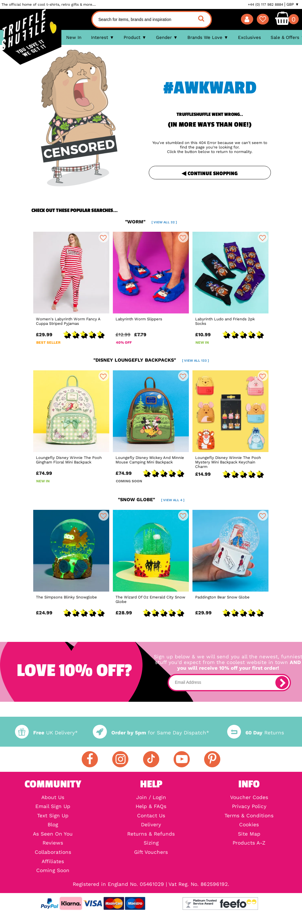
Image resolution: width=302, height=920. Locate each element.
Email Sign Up (52, 806)
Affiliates (53, 861)
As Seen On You (53, 834)
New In (73, 37)
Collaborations (53, 852)
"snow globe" (151, 499)
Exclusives (249, 37)
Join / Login (151, 797)
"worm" (151, 222)
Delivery (151, 824)
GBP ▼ (292, 4)
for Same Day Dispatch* (151, 733)
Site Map (249, 834)
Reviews (53, 843)
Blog (53, 824)
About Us (52, 797)
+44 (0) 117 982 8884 (265, 4)
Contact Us (151, 816)
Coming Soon (52, 870)
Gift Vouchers (151, 852)
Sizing (151, 843)
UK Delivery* (46, 733)
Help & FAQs (151, 806)
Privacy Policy (249, 806)
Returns (255, 733)
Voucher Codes (249, 797)
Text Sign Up (53, 816)
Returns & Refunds (151, 834)
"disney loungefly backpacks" (151, 360)
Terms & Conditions (249, 816)
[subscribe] (282, 682)
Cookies (249, 824)
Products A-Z (249, 843)
